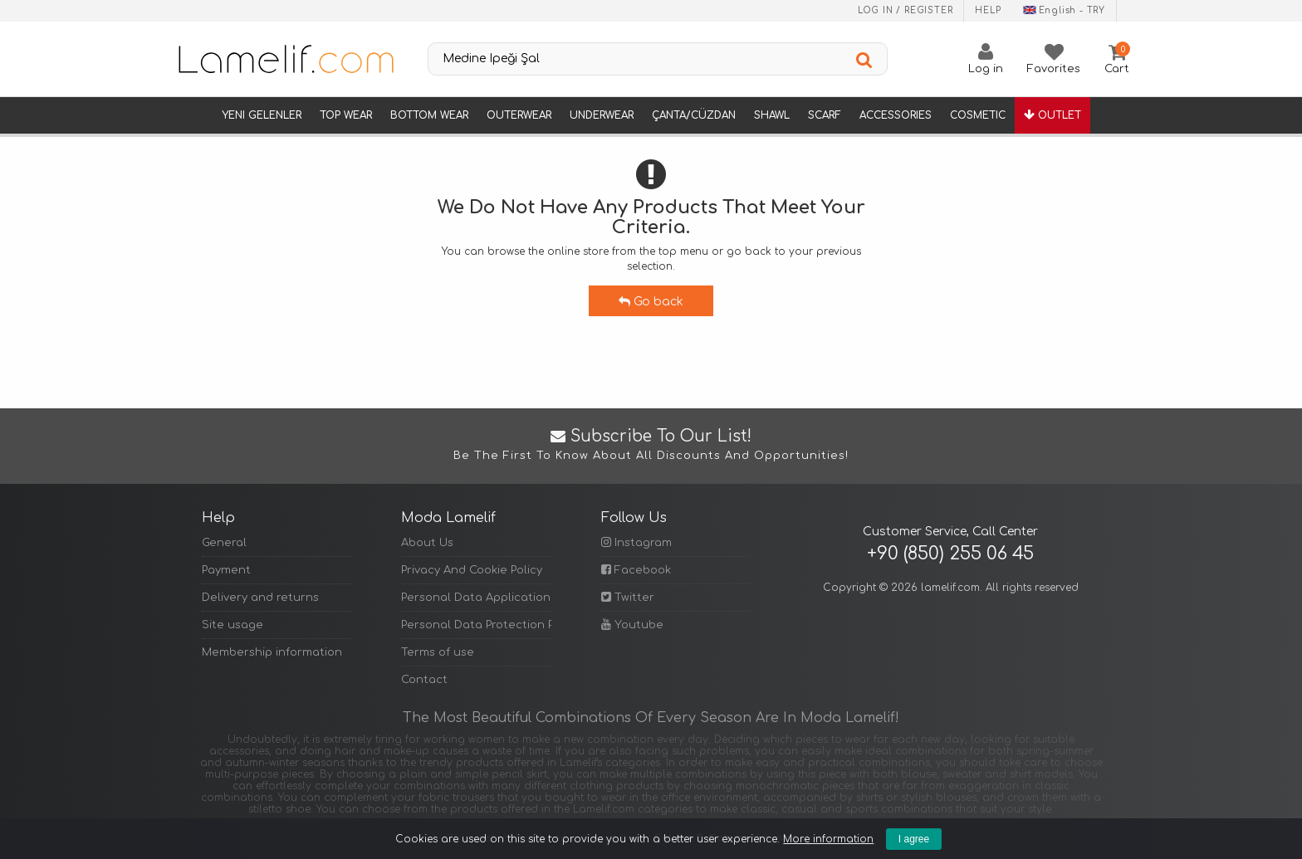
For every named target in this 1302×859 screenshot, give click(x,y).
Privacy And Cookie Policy (471, 570)
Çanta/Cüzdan (694, 115)
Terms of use (437, 652)
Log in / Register (905, 10)
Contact (424, 680)
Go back (651, 301)
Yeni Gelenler (261, 115)
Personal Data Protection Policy (476, 625)
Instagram (636, 542)
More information (828, 839)
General (224, 543)
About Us (427, 543)
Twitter (627, 597)
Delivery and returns (260, 597)
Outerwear (519, 115)
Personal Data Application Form (476, 597)
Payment (226, 570)
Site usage (232, 625)
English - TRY (1064, 10)
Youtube (632, 624)
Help (988, 10)
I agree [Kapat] (913, 839)
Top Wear (346, 115)
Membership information (272, 652)
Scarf (824, 115)
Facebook (636, 570)
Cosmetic (978, 115)
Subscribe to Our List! (651, 446)
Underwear (602, 115)
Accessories (895, 115)
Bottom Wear (429, 115)
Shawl (772, 115)
